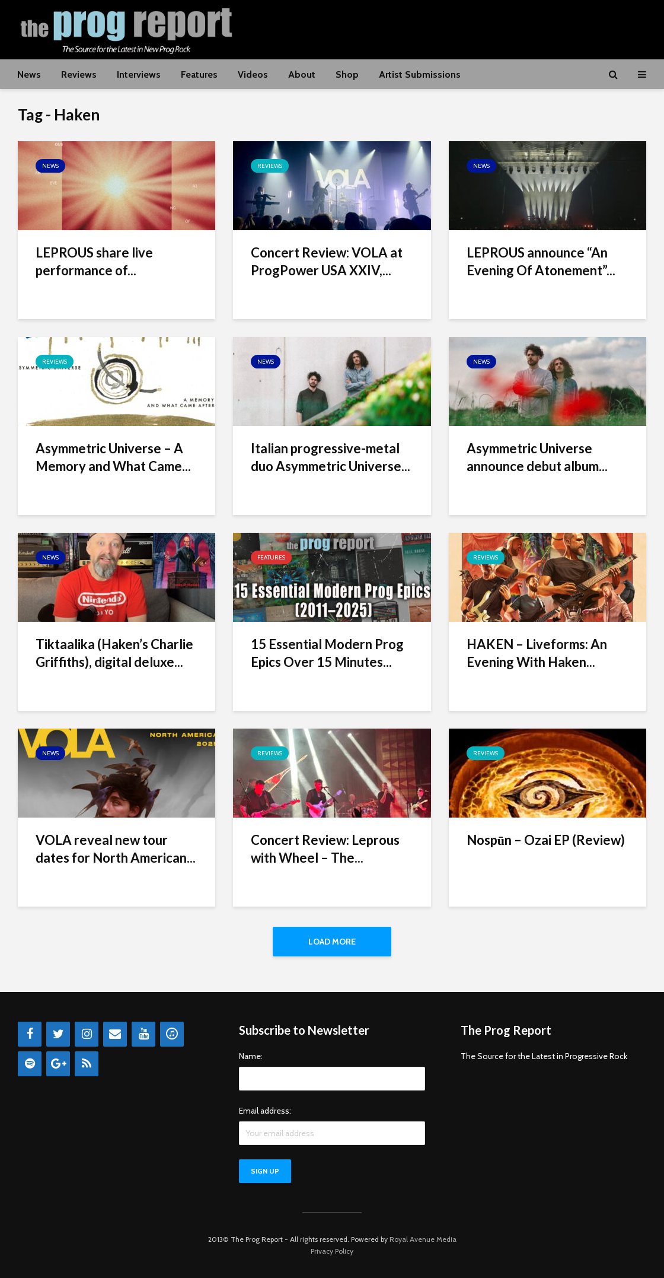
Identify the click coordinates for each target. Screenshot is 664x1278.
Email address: (265, 1110)
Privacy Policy (332, 1251)
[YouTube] (143, 1034)
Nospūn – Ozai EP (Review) (546, 840)
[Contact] (115, 1034)
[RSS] (86, 1063)
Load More (332, 941)
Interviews (139, 74)
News (29, 74)
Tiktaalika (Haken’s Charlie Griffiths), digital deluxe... (114, 653)
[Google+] (58, 1063)
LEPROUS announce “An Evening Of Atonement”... (541, 261)
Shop (347, 74)
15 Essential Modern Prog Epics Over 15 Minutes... (327, 653)
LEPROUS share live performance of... (94, 261)
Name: (251, 1056)
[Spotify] (30, 1063)
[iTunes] (172, 1034)
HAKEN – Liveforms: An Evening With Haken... (537, 653)
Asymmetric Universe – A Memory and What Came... (113, 457)
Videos (253, 74)
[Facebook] (30, 1034)
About (301, 74)
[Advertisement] (430, 28)
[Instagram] (86, 1034)
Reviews (79, 74)
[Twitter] (58, 1034)
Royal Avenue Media (423, 1239)
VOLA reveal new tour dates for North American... (116, 849)
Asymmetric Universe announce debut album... (537, 457)
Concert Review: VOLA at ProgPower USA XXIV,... (327, 261)
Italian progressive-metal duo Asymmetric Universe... (330, 457)
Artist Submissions (420, 74)
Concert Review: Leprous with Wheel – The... (325, 849)
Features (199, 74)
